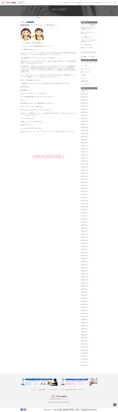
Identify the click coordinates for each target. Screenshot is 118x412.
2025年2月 (83, 94)
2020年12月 (83, 237)
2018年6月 (83, 328)
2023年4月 (83, 151)
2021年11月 (83, 203)
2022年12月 (83, 164)
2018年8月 (83, 322)
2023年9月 (83, 136)
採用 (114, 2)
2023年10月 (83, 133)
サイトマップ (81, 389)
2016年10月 (83, 365)
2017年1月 (83, 362)
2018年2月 (83, 341)
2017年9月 (83, 356)
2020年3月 (83, 264)
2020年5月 (83, 258)
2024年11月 (83, 103)
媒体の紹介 (83, 81)
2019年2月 (83, 304)
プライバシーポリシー (52, 389)
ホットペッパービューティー (88, 62)
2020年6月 (83, 255)
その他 (82, 75)
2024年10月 (83, 106)
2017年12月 (83, 347)
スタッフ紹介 (72, 2)
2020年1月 (83, 270)
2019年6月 (83, 292)
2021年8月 (83, 212)
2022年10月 (83, 170)
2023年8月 (83, 139)
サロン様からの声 (97, 2)
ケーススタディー (107, 2)
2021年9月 (83, 209)
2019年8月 (83, 286)
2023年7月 (83, 142)
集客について (84, 71)
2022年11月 (83, 167)
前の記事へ (37, 156)
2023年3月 (83, 155)
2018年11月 (83, 313)
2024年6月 (83, 118)
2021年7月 (83, 216)
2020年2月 (83, 267)
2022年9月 (83, 173)
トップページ (23, 17)
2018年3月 (83, 337)
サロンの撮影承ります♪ (86, 37)
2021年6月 (83, 219)
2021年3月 (83, 228)
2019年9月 (83, 283)
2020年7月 (83, 252)
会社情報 (65, 2)
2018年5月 (83, 331)
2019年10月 (83, 280)
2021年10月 (83, 206)
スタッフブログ (87, 2)
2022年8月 (83, 176)
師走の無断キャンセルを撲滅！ (88, 56)
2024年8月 (83, 112)
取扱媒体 (79, 2)
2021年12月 (83, 200)
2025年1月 (83, 97)
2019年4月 (83, 298)
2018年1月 (83, 344)
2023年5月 (83, 148)
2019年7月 (83, 289)
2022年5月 (83, 185)
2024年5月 (83, 121)
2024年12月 (83, 100)
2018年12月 (83, 310)
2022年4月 (83, 188)
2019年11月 (83, 276)
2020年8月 (83, 249)
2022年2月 (83, 194)
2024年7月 (83, 115)
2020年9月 (83, 246)
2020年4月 (83, 261)
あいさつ (83, 78)
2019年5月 (83, 295)
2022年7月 (83, 179)
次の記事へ (59, 156)
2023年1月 (83, 161)
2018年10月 (83, 316)
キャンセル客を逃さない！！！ (88, 44)
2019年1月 (83, 307)
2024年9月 (83, 109)
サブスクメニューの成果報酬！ (88, 25)
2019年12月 (83, 273)
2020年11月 (83, 240)
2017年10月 (83, 353)
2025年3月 (83, 90)
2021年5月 (83, 222)
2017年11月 (83, 350)
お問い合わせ (42, 389)
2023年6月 (83, 145)
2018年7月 (83, 325)
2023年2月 (83, 158)
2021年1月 (83, 234)
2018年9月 (83, 319)
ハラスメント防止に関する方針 (68, 389)
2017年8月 (83, 359)
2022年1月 (83, 197)
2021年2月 (83, 231)
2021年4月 (83, 225)
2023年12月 (83, 127)
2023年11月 (83, 130)
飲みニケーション (85, 68)
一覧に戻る (48, 156)
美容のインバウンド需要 (86, 47)
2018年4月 (83, 334)
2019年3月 (83, 301)
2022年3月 (83, 191)
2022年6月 (83, 182)
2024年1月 (83, 124)
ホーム (60, 2)
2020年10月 (83, 243)
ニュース (83, 65)
